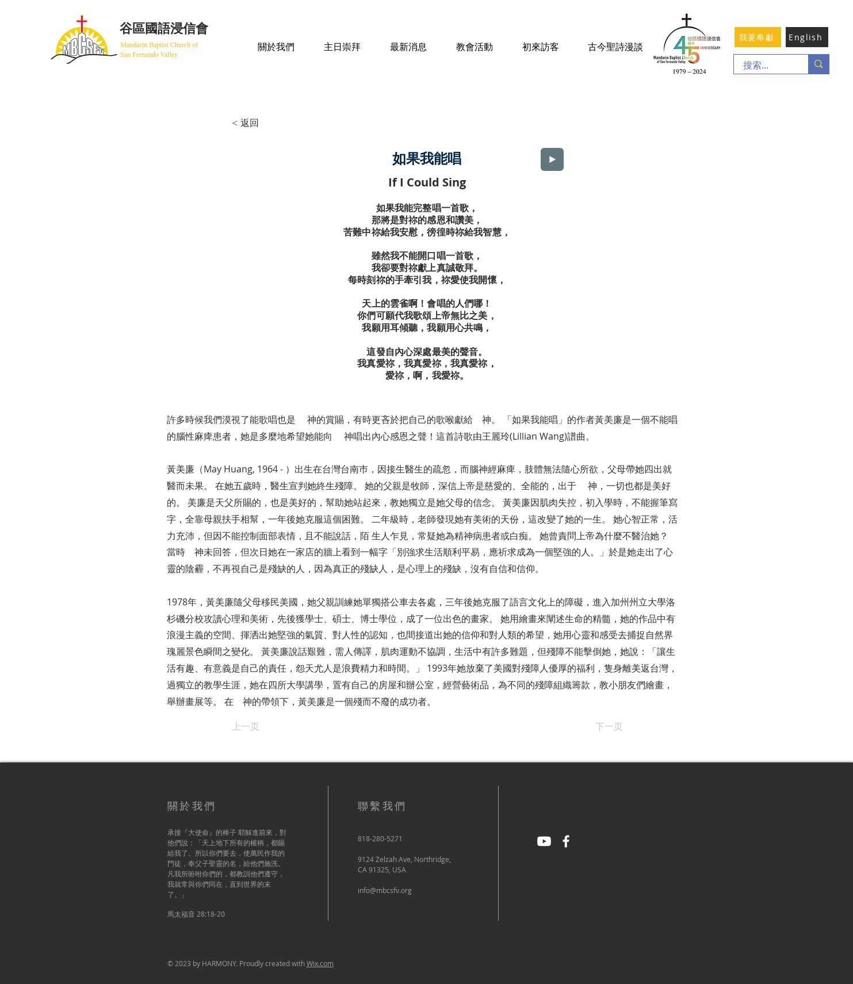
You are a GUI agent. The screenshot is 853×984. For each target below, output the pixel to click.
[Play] (552, 159)
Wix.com (320, 963)
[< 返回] (270, 123)
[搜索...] (764, 66)
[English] (807, 37)
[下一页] (594, 726)
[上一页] (270, 726)
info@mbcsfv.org (385, 890)
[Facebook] (566, 841)
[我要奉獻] (758, 37)
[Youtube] (544, 841)
